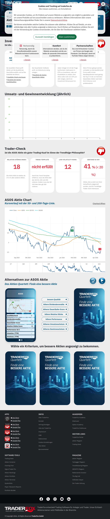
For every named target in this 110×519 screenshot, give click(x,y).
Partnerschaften (84, 45)
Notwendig (28, 45)
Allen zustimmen (67, 36)
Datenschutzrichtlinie (59, 20)
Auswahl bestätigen (44, 36)
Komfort (57, 45)
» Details (27, 60)
